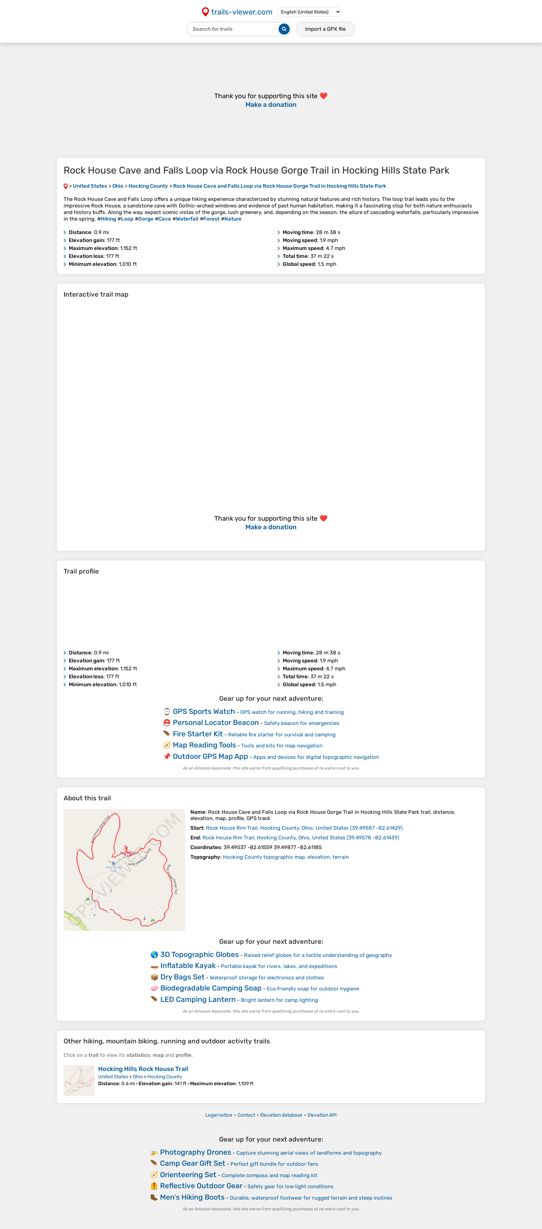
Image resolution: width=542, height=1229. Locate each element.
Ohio (138, 1077)
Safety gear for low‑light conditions (290, 1186)
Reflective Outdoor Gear (201, 1185)
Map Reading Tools (204, 745)
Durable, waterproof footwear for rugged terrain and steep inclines (311, 1198)
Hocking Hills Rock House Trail (143, 1069)
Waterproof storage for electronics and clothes (267, 978)
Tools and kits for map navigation (282, 746)
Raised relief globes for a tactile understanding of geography (318, 955)
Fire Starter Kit (198, 733)
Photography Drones (195, 1152)
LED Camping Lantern (198, 999)
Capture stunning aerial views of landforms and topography (309, 1153)
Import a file (325, 29)
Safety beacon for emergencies (301, 723)
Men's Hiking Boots (192, 1197)
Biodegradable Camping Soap (211, 988)
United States (113, 1077)
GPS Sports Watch (204, 711)
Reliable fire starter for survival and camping (282, 735)
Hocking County (164, 1077)
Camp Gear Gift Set (192, 1163)
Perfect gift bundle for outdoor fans (274, 1164)
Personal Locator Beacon (216, 722)
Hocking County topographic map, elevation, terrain (286, 857)
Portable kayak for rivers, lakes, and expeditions (279, 966)
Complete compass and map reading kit (269, 1175)
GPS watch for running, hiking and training (292, 712)
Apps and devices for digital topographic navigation (316, 757)
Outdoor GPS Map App (210, 756)
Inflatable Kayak (188, 965)
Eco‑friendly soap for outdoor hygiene (313, 989)
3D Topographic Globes (199, 954)
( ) (304, 828)
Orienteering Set (188, 1174)
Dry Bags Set (182, 976)
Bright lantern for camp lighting (279, 1000)
